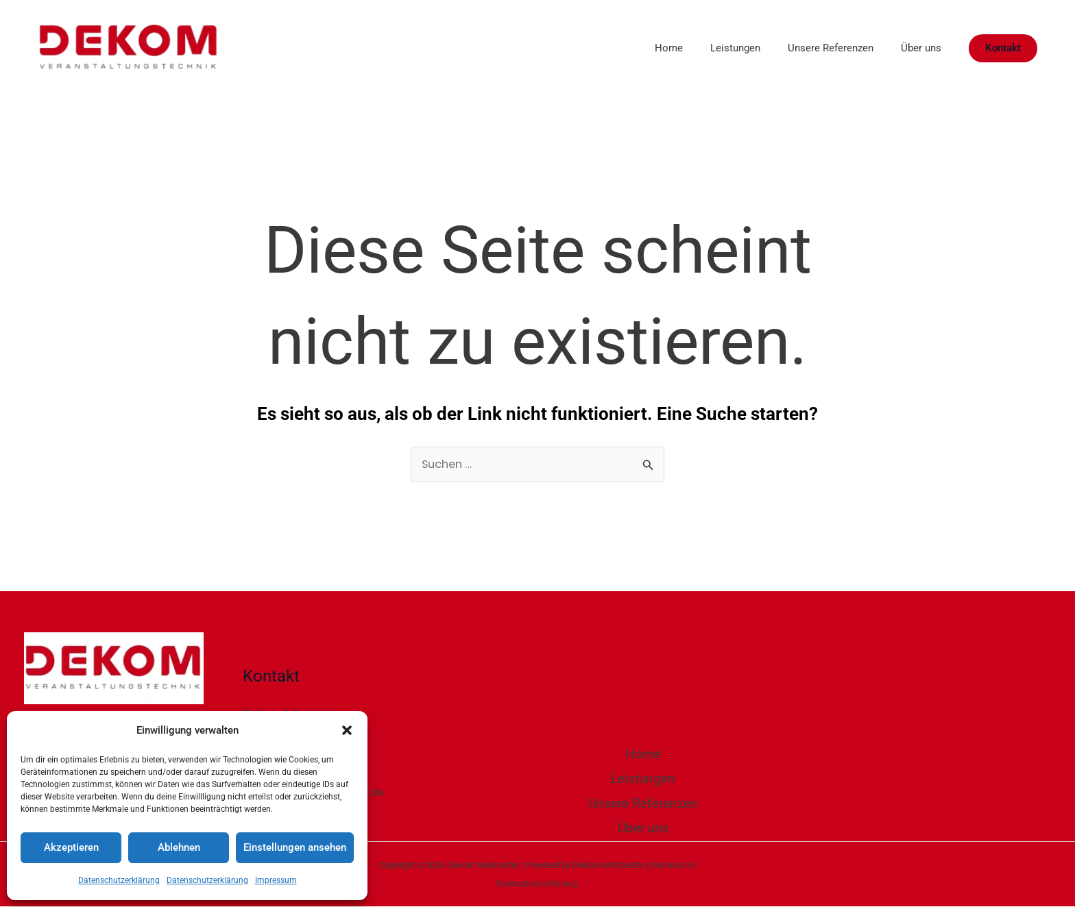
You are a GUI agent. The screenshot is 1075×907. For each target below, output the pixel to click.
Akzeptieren (71, 847)
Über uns (917, 48)
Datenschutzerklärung (119, 880)
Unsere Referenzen (820, 48)
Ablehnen (179, 847)
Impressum (276, 880)
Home (645, 48)
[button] (347, 730)
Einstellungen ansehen (294, 847)
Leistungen (718, 48)
